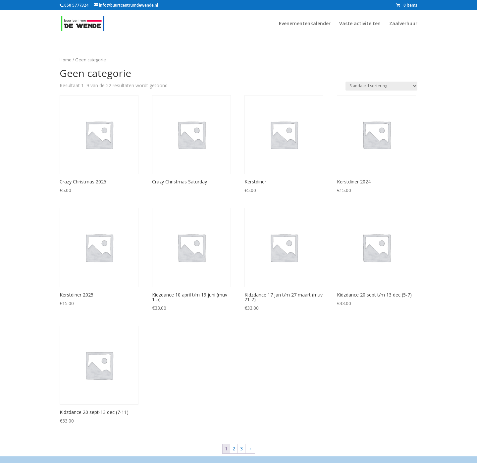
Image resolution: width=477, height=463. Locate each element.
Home (66, 60)
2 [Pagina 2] (234, 448)
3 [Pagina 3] (241, 448)
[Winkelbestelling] (381, 86)
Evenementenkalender (305, 24)
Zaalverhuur (403, 24)
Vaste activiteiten (360, 24)
